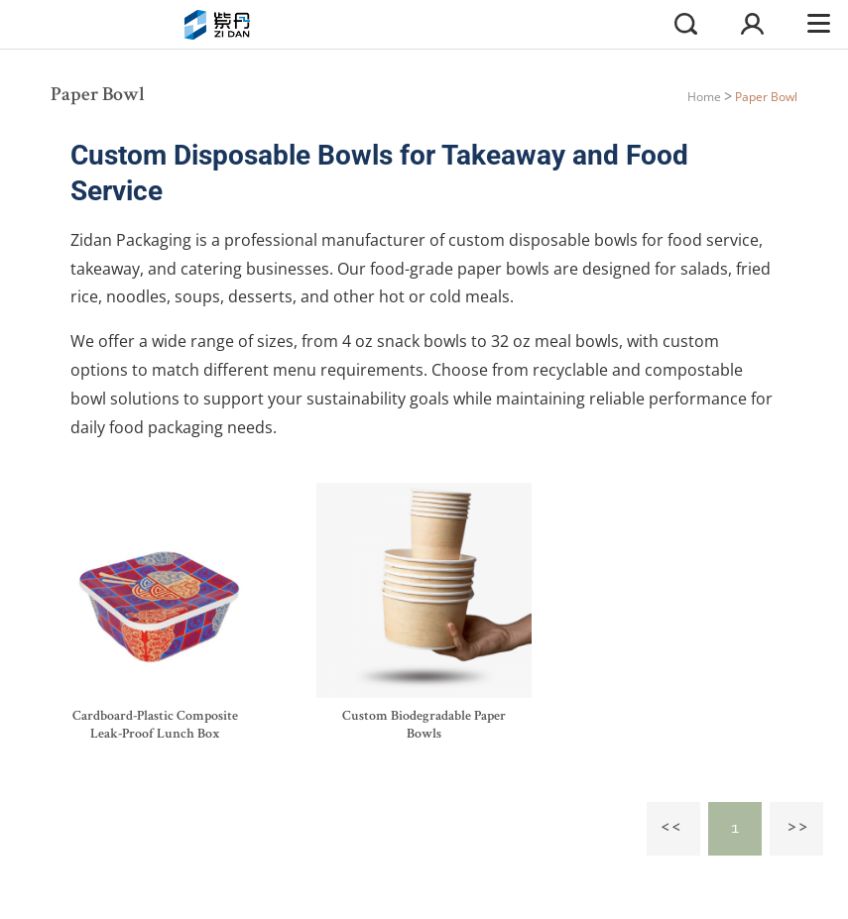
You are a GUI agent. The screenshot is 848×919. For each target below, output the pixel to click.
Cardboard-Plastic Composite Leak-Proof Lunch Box (155, 726)
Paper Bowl (766, 96)
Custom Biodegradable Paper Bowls (424, 726)
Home (704, 96)
